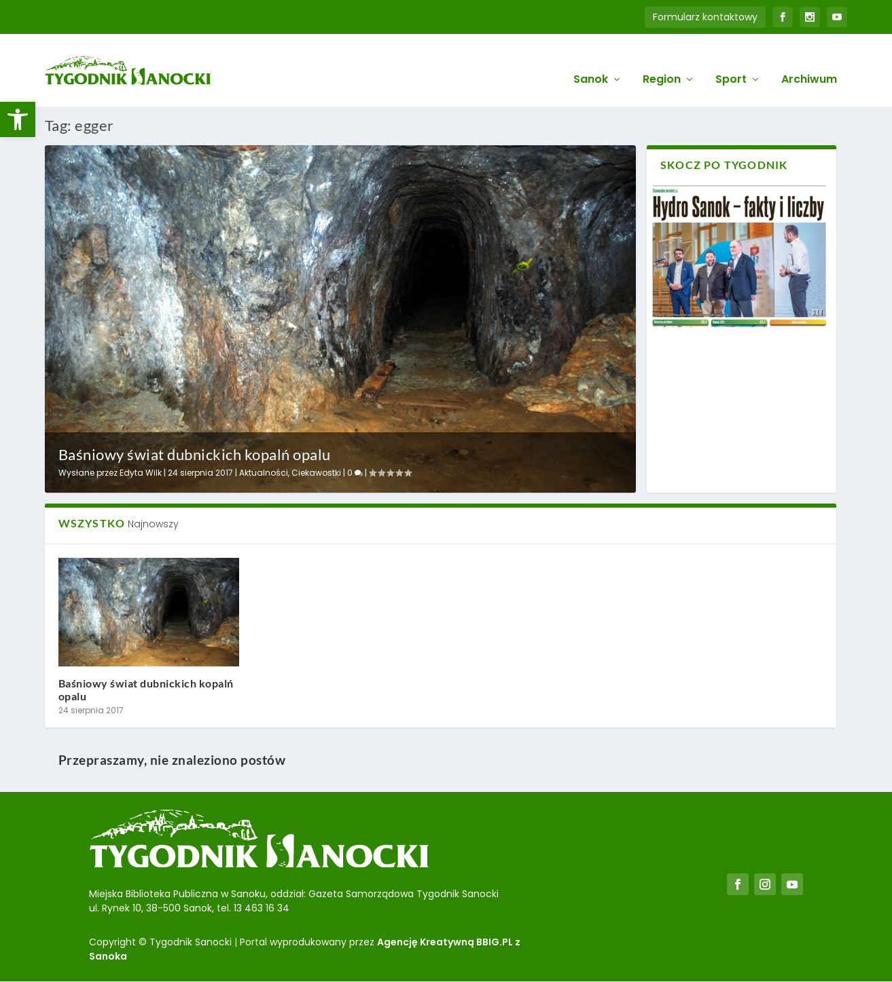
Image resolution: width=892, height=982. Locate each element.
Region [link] (662, 62)
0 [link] (355, 470)
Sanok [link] (590, 62)
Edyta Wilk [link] (141, 470)
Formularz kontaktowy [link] (705, 17)
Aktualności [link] (263, 470)
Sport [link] (731, 62)
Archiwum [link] (809, 62)
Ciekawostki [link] (316, 470)
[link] (17, 119)
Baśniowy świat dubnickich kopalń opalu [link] (194, 452)
